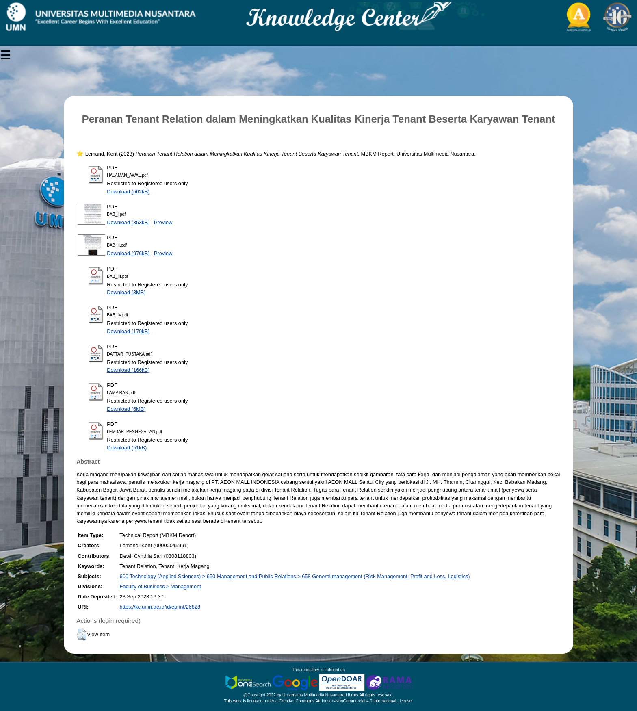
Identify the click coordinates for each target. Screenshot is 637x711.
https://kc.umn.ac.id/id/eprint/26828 (160, 607)
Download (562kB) (128, 192)
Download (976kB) (128, 253)
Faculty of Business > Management (160, 586)
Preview (163, 222)
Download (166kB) (128, 370)
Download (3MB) (126, 292)
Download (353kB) (128, 222)
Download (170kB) (128, 331)
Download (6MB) (126, 409)
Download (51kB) (127, 447)
